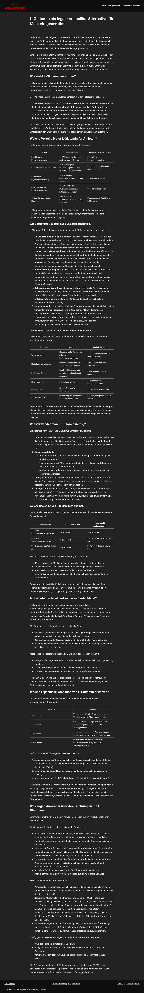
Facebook (120, 984)
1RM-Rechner (9, 984)
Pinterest (130, 984)
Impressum (76, 984)
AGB (69, 984)
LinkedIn (137, 984)
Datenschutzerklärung (59, 984)
